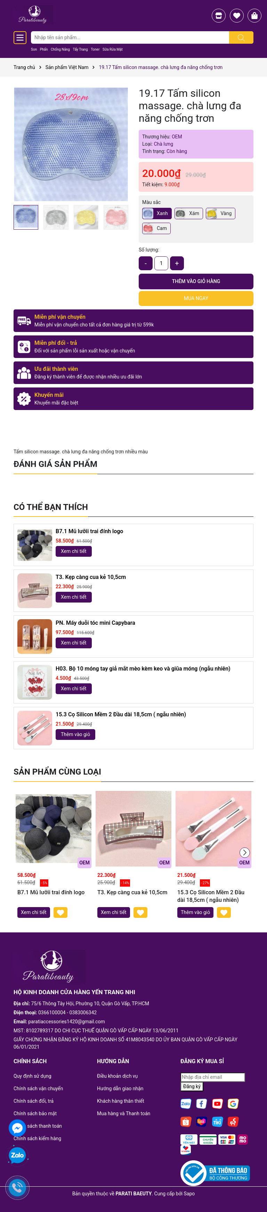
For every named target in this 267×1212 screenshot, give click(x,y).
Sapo (189, 1193)
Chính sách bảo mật (35, 1113)
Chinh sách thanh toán (38, 1126)
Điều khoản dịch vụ (117, 1076)
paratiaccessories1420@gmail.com (66, 1021)
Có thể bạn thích (51, 507)
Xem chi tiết (74, 551)
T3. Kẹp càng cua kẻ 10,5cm (91, 577)
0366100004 (52, 1012)
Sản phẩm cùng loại (57, 772)
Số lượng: (149, 250)
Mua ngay (196, 298)
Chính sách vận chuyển (38, 1088)
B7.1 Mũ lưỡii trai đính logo (89, 531)
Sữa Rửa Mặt (113, 49)
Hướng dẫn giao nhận (120, 1088)
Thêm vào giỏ (75, 734)
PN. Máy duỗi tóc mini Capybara (95, 623)
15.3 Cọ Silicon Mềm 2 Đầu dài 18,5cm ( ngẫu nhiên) (121, 714)
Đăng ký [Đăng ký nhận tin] (192, 1086)
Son (34, 49)
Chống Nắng (60, 49)
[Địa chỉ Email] (212, 1077)
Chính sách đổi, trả (34, 1101)
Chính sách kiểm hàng (37, 1138)
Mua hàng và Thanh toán (123, 1113)
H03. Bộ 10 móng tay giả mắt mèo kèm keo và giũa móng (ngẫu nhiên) (143, 668)
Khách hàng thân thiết (120, 1101)
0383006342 (83, 1012)
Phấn (44, 49)
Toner (95, 49)
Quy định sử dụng (32, 1076)
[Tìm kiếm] (241, 37)
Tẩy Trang (80, 49)
